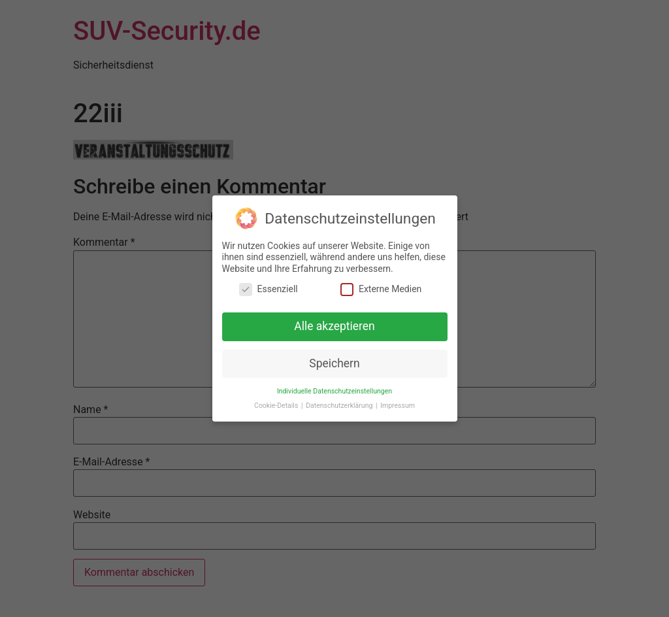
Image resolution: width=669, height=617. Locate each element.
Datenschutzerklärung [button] (340, 405)
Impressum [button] (397, 405)
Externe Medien (380, 288)
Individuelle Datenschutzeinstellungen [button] (334, 390)
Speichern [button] (334, 362)
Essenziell (268, 288)
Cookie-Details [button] (277, 405)
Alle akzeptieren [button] (334, 325)
